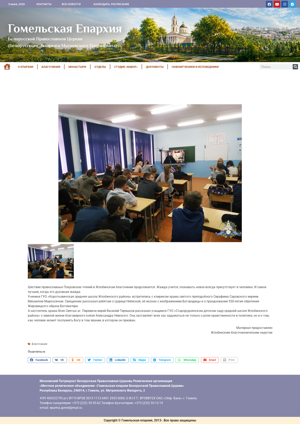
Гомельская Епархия (65, 28)
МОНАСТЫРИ (77, 66)
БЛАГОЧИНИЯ (51, 66)
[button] (39, 360)
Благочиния (39, 343)
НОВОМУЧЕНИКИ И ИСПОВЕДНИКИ (195, 66)
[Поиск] (295, 66)
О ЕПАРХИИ (25, 66)
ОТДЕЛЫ (100, 66)
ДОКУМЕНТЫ (155, 66)
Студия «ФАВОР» (126, 66)
